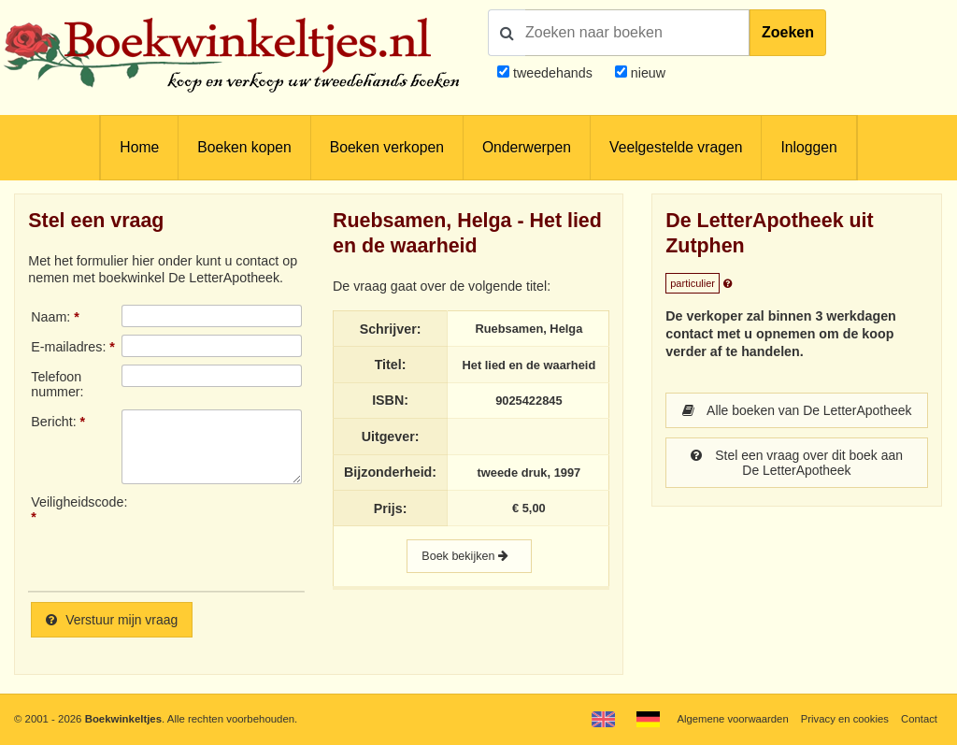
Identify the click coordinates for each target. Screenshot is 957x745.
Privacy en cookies (843, 718)
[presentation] (278, 535)
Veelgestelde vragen (675, 147)
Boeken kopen (244, 147)
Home (139, 147)
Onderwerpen (526, 147)
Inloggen (808, 147)
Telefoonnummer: (57, 384)
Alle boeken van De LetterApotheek (796, 418)
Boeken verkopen (387, 147)
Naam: (50, 316)
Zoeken (788, 32)
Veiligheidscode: (76, 501)
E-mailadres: (68, 346)
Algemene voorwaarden (731, 718)
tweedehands (553, 72)
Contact (919, 718)
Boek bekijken (469, 557)
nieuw (646, 72)
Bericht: (53, 421)
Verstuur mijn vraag (113, 619)
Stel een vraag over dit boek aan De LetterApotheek (796, 478)
